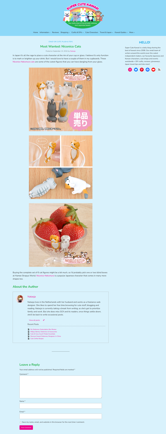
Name (22, 401)
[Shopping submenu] (69, 32)
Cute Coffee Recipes (37, 339)
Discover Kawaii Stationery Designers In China (45, 336)
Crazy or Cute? (55, 42)
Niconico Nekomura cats (24, 61)
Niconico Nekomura (45, 275)
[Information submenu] (49, 32)
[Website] (43, 320)
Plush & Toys (67, 42)
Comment (23, 374)
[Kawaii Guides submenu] (127, 32)
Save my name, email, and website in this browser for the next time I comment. (53, 422)
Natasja (72, 51)
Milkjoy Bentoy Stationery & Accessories (43, 332)
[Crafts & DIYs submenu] (83, 32)
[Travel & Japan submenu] (112, 32)
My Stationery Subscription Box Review (43, 329)
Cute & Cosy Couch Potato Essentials (42, 334)
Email (22, 411)
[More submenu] (134, 32)
